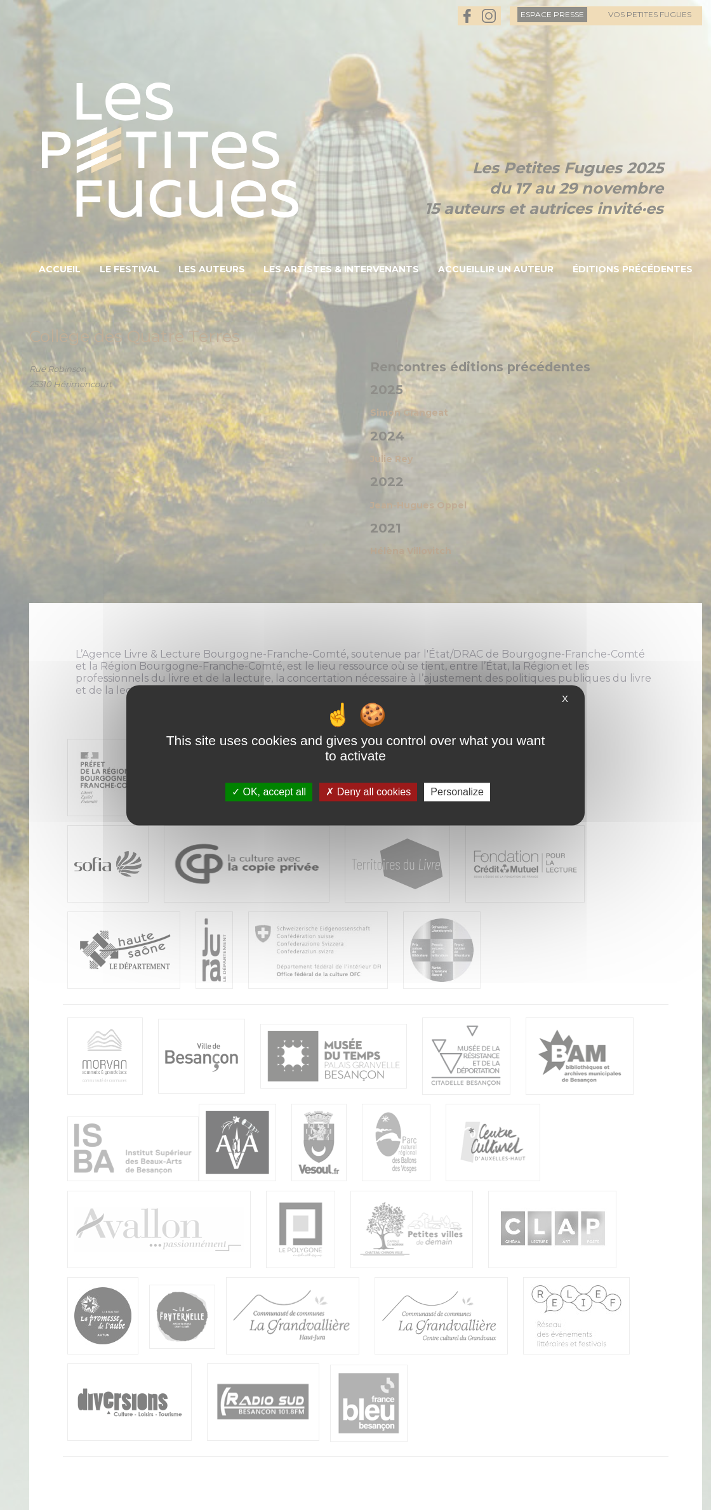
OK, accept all (269, 791)
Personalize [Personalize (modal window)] (457, 791)
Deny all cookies (368, 791)
